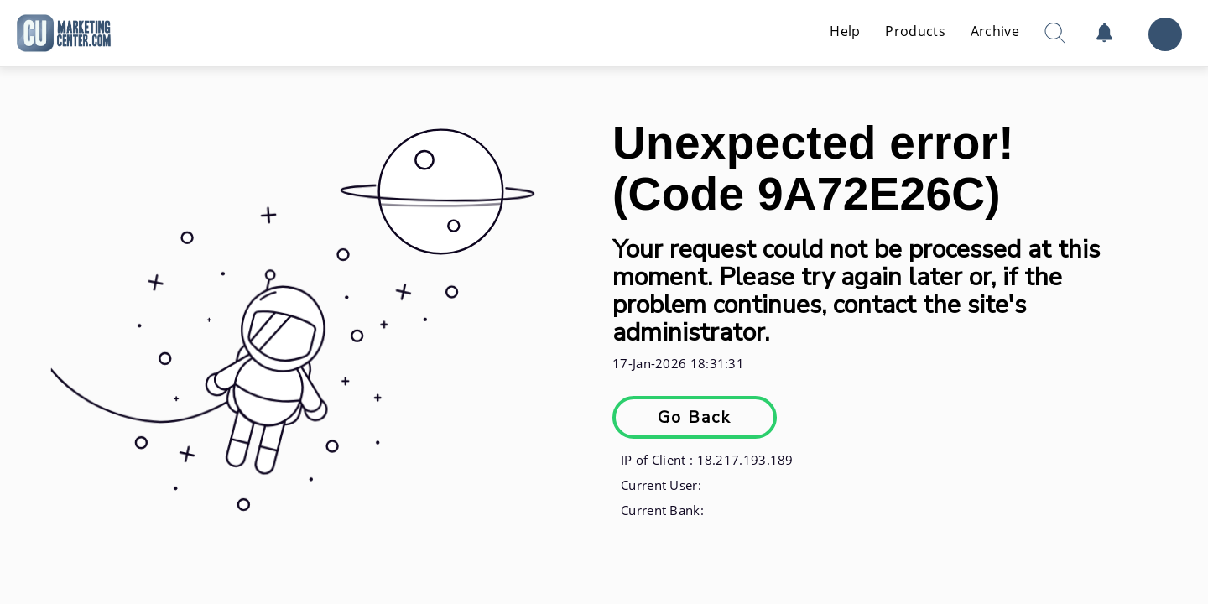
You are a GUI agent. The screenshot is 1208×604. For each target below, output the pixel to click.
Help (845, 31)
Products (915, 31)
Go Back (695, 417)
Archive (995, 31)
